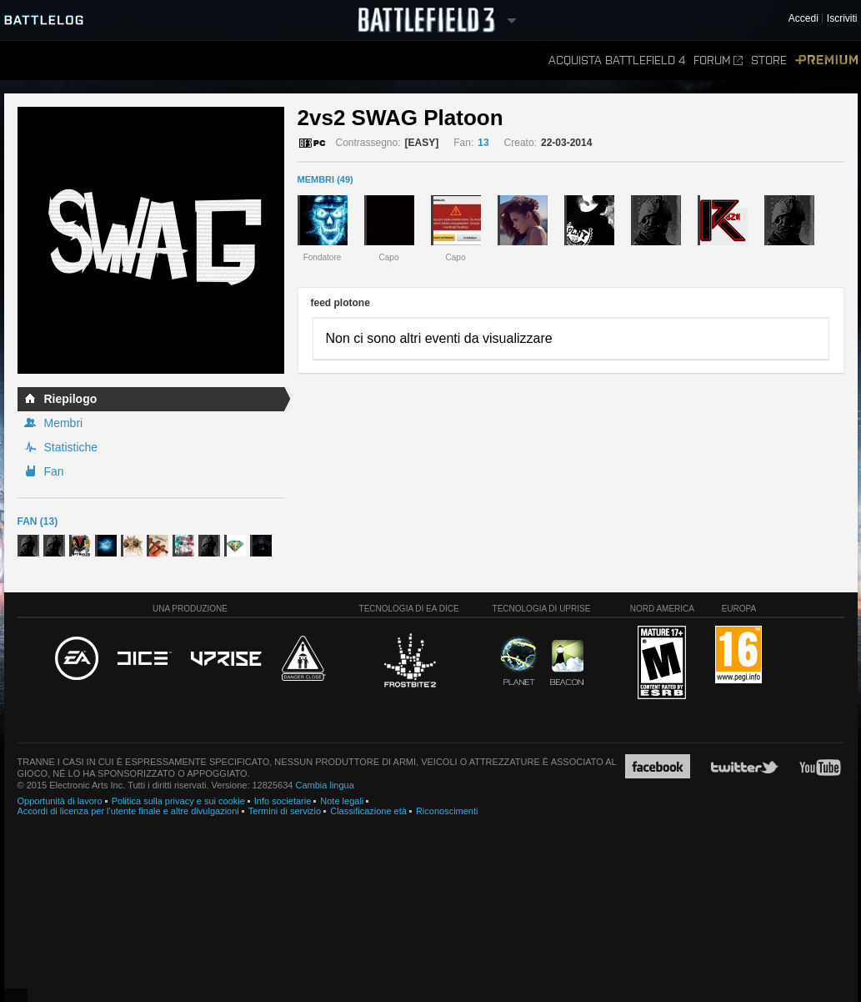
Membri (63, 423)
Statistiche (71, 447)
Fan (54, 471)
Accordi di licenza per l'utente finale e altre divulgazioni (128, 811)
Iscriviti (842, 18)
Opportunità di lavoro (60, 801)
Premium (826, 60)
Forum (718, 60)
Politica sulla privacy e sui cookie (178, 801)
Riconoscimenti (447, 811)
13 (483, 143)
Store (769, 60)
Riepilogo (71, 398)
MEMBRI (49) (325, 179)
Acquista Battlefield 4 (616, 60)
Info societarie (282, 801)
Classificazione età (368, 811)
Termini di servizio (284, 811)
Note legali (341, 801)
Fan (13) (38, 521)
